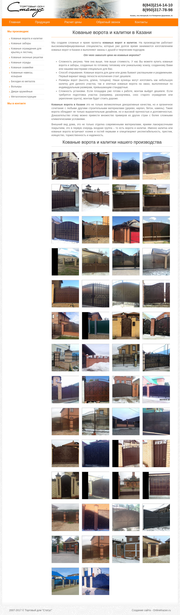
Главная (14, 22)
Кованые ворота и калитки (26, 38)
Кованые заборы (21, 43)
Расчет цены (73, 22)
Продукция (42, 22)
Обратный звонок (108, 22)
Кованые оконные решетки (27, 57)
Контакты (141, 22)
